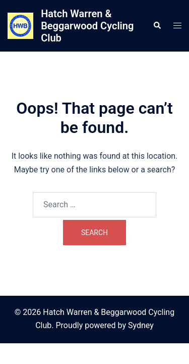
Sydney (141, 325)
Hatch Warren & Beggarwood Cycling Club (87, 26)
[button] (157, 26)
